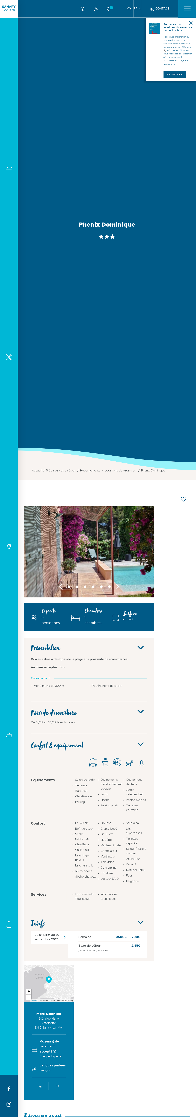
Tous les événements (9, 735)
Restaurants (9, 357)
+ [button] (29, 991)
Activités (9, 546)
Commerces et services (9, 924)
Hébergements (9, 168)
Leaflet (34, 1000)
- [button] (28, 997)
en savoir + (177, 80)
